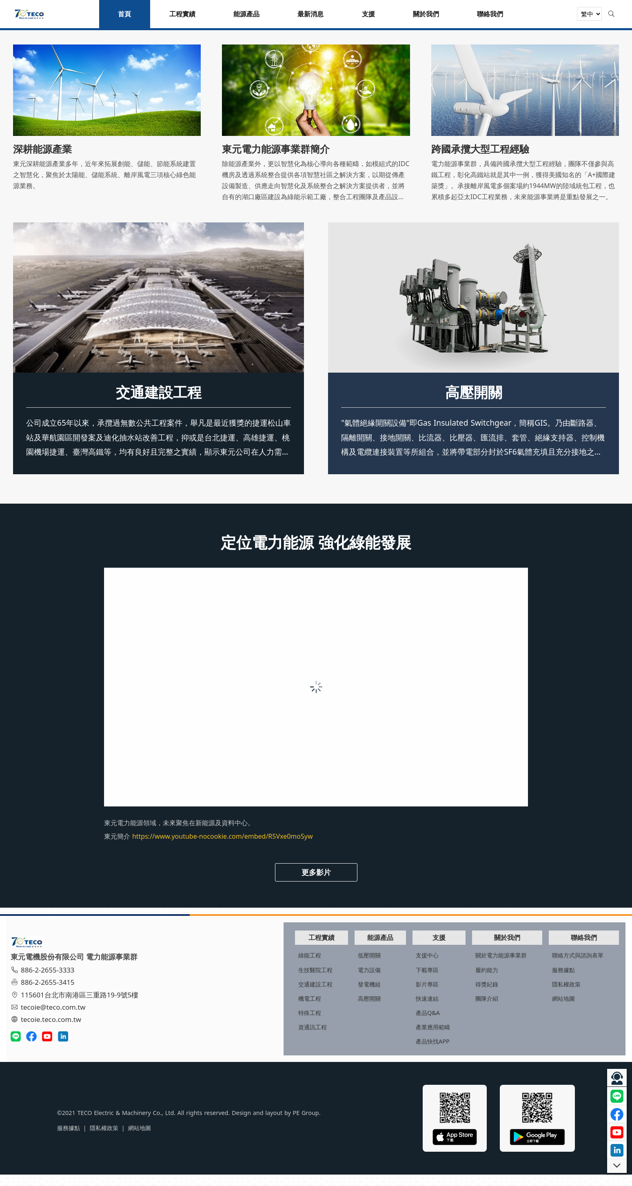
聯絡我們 (575, 948)
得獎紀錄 (462, 995)
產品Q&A (393, 1024)
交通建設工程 (159, 404)
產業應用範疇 (398, 1038)
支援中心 (392, 967)
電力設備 (323, 981)
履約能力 (462, 981)
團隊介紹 (462, 1009)
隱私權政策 (552, 995)
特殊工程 (253, 1024)
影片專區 (392, 995)
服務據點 (549, 981)
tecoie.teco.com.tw (49, 1031)
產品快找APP (398, 1053)
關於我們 (488, 948)
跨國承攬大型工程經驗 (480, 148)
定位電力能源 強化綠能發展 (316, 554)
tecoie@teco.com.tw (51, 1019)
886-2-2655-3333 (46, 981)
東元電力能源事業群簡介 (276, 148)
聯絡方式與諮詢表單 (564, 967)
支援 (409, 948)
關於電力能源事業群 (476, 967)
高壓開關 (473, 404)
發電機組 (323, 995)
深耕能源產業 (42, 148)
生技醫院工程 (259, 981)
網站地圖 (549, 1009)
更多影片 (316, 885)
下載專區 (392, 981)
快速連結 (392, 1009)
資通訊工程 (256, 1038)
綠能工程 (253, 967)
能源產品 (340, 948)
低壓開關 (323, 967)
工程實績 (270, 948)
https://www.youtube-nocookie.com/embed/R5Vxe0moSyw (222, 849)
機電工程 (253, 1009)
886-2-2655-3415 (46, 994)
